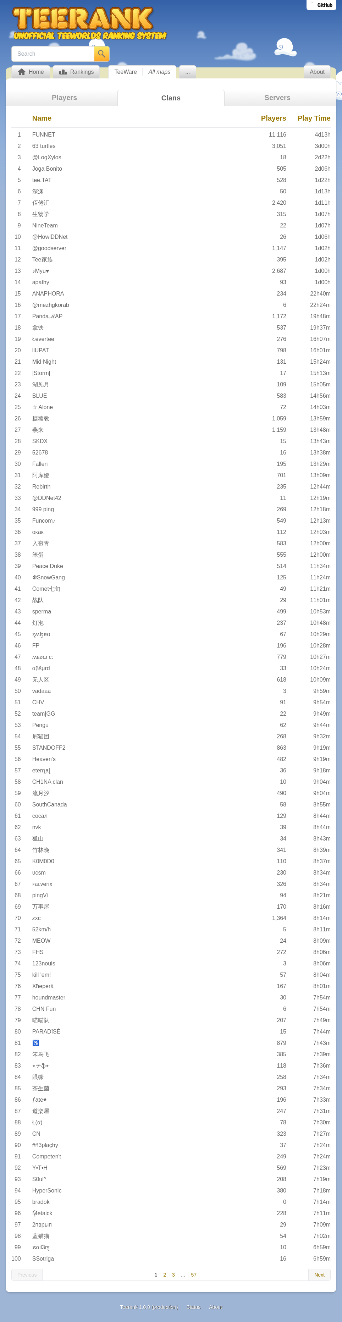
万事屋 (40, 907)
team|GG (43, 714)
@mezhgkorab (50, 305)
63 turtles (44, 146)
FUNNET (43, 135)
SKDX (40, 441)
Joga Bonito (47, 169)
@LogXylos (46, 157)
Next (319, 1275)
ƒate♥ (39, 1100)
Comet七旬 (46, 589)
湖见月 (40, 384)
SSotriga (43, 1259)
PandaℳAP (47, 316)
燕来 (38, 430)
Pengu (40, 725)
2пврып (42, 1225)
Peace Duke (47, 566)
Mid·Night (44, 362)
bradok (41, 1202)
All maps (159, 72)
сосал (40, 816)
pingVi (40, 895)
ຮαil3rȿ (41, 1247)
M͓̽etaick (42, 1213)
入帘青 (40, 543)
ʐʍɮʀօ (41, 634)
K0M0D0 (43, 861)
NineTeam (45, 225)
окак (38, 532)
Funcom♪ (44, 521)
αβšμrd (41, 668)
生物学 (40, 214)
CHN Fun (44, 1009)
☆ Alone (42, 407)
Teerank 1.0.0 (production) (149, 1307)
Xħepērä (43, 986)
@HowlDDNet (50, 237)
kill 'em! (41, 975)
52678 (40, 453)
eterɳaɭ (41, 770)
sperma (41, 611)
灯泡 (38, 623)
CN (36, 1134)
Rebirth (41, 487)
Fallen (40, 464)
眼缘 (38, 1077)
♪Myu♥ (40, 271)
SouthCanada (49, 805)
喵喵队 (40, 1020)
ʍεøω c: (42, 657)
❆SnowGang (48, 577)
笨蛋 (38, 555)
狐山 (38, 839)
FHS (38, 952)
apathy (40, 282)
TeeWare (125, 72)
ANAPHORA (48, 294)
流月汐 (40, 793)
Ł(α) (37, 1122)
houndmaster (48, 998)
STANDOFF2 (49, 748)
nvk (36, 827)
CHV (38, 702)
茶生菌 (40, 1088)
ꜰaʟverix (42, 884)
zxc (36, 918)
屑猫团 (40, 736)
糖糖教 (40, 418)
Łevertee (43, 339)
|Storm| (41, 373)
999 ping (43, 509)
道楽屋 (40, 1111)
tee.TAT (42, 180)
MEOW (41, 941)
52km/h (41, 929)
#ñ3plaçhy (45, 1145)
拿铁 (38, 328)
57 (194, 1275)
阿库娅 (40, 475)
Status (194, 1307)
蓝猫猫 (40, 1236)
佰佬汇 (40, 203)
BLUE (39, 396)
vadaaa (41, 691)
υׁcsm (39, 873)
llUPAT (40, 350)
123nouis (43, 963)
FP (35, 646)
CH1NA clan (47, 782)
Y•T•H (40, 1168)
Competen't (46, 1156)
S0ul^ (39, 1179)
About (215, 1307)
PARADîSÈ (46, 1032)
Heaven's (44, 759)
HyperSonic (47, 1191)
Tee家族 (42, 260)
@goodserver (49, 248)
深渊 (38, 191)
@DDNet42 (46, 498)
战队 (38, 600)
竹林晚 (40, 850)
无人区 (40, 680)
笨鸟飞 (40, 1054)
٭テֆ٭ (40, 1066)
